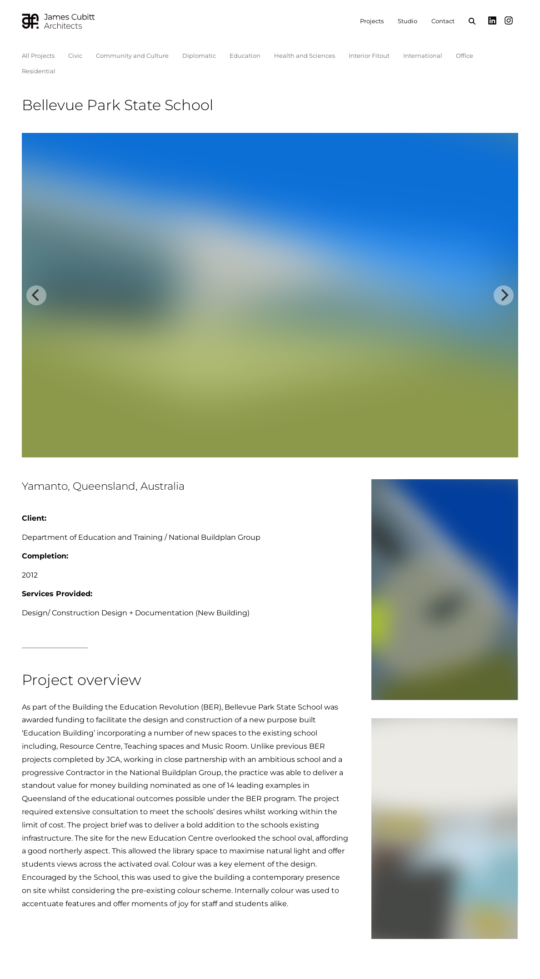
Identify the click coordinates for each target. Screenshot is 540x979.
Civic (75, 55)
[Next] (504, 295)
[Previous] (36, 295)
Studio (407, 21)
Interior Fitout (369, 55)
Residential (38, 71)
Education (245, 55)
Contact (443, 21)
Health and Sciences (304, 55)
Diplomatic (199, 55)
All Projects (38, 55)
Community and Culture (132, 55)
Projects (372, 21)
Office (464, 55)
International (422, 55)
